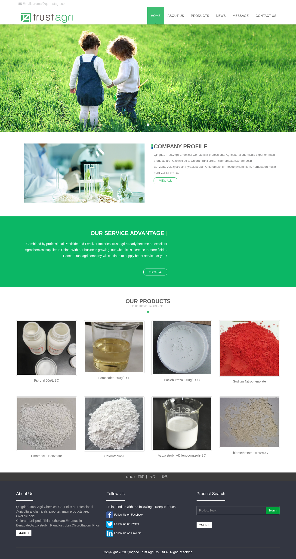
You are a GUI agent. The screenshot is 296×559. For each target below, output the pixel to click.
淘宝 (153, 476)
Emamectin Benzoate (46, 456)
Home (155, 16)
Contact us (266, 16)
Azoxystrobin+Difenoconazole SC (182, 455)
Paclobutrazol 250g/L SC (182, 380)
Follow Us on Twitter (126, 524)
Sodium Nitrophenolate (249, 381)
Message (241, 16)
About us (175, 16)
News (221, 16)
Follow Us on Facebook (128, 514)
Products (200, 16)
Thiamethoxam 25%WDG (249, 453)
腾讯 (164, 476)
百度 (141, 476)
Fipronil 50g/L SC (46, 380)
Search (272, 510)
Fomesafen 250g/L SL (114, 378)
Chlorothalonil (114, 456)
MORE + (23, 533)
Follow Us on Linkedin (127, 533)
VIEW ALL (165, 180)
